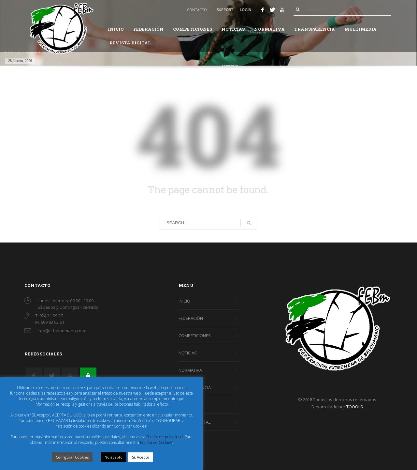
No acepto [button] (113, 457)
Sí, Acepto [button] (140, 457)
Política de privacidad (164, 437)
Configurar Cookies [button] (72, 457)
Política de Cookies (156, 442)
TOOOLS (354, 407)
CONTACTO (197, 9)
